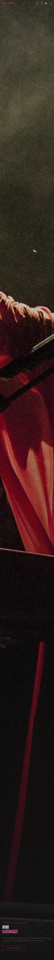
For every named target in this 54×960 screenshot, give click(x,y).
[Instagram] (37, 3)
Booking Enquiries (14, 948)
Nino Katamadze (8, 3)
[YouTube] (45, 3)
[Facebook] (41, 3)
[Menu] (50, 3)
